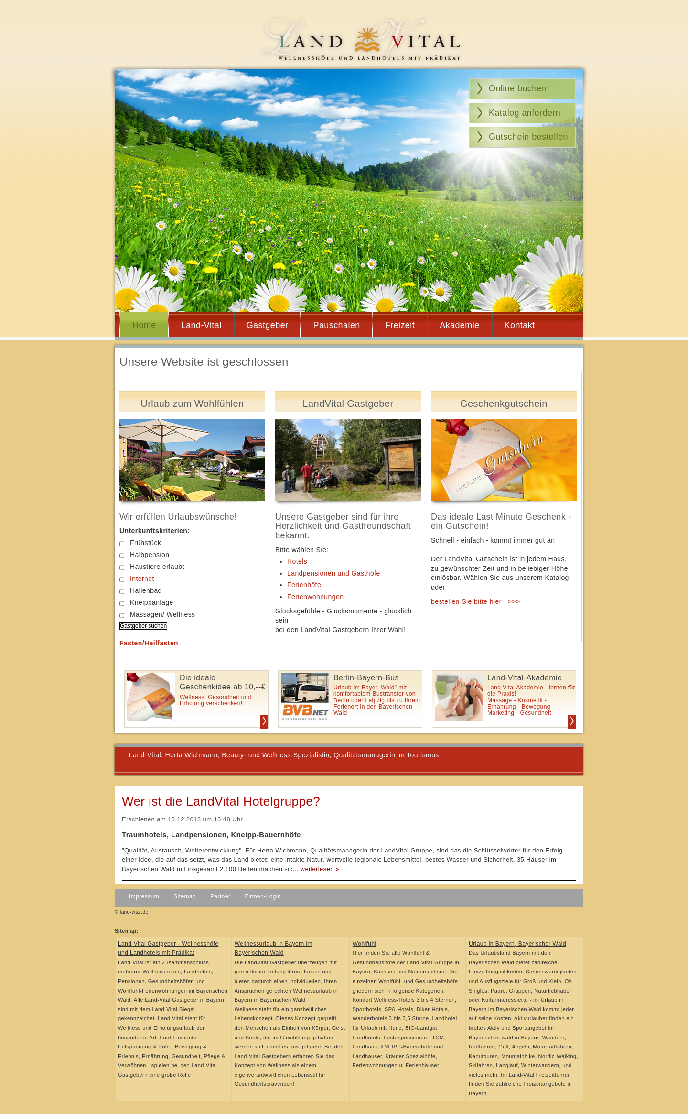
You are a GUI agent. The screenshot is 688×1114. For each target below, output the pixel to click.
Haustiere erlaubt (151, 567)
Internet (142, 578)
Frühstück (140, 543)
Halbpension (144, 555)
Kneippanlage (146, 603)
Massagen (140, 615)
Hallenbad (140, 591)
